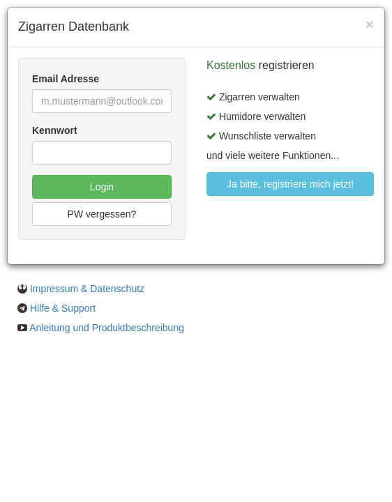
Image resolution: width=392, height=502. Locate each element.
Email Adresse (65, 78)
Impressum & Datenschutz (87, 288)
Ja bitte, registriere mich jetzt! (290, 184)
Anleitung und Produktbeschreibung (106, 327)
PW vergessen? (102, 214)
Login (102, 186)
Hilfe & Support (63, 308)
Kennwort (54, 130)
